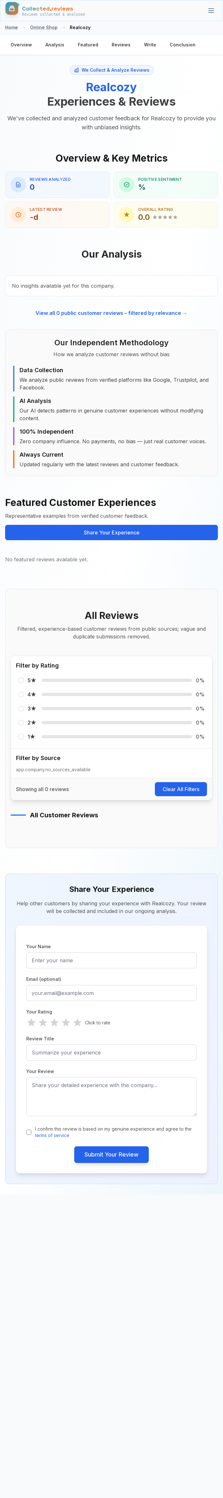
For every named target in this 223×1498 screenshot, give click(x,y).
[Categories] (211, 10)
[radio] (31, 1023)
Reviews (121, 44)
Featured (88, 44)
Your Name (38, 946)
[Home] (45, 10)
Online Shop (44, 27)
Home (11, 27)
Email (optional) (43, 979)
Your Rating (39, 1011)
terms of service (52, 1135)
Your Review (40, 1071)
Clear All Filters (181, 789)
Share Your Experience (111, 532)
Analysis (54, 44)
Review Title (40, 1038)
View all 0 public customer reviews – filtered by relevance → (111, 313)
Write (150, 44)
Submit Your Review (111, 1154)
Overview (21, 44)
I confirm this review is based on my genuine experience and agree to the (113, 1132)
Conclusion (182, 44)
